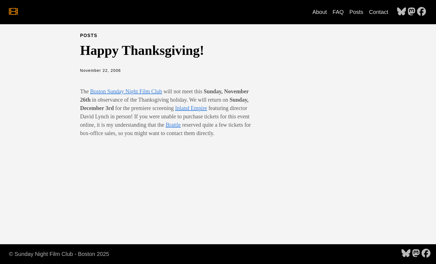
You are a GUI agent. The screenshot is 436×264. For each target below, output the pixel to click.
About (319, 12)
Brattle (173, 125)
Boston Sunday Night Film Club (126, 91)
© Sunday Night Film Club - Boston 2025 (59, 254)
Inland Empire (191, 108)
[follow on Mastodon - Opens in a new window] (411, 12)
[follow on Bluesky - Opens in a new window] (401, 12)
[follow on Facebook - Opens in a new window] (421, 12)
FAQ (338, 12)
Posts (356, 12)
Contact (378, 12)
